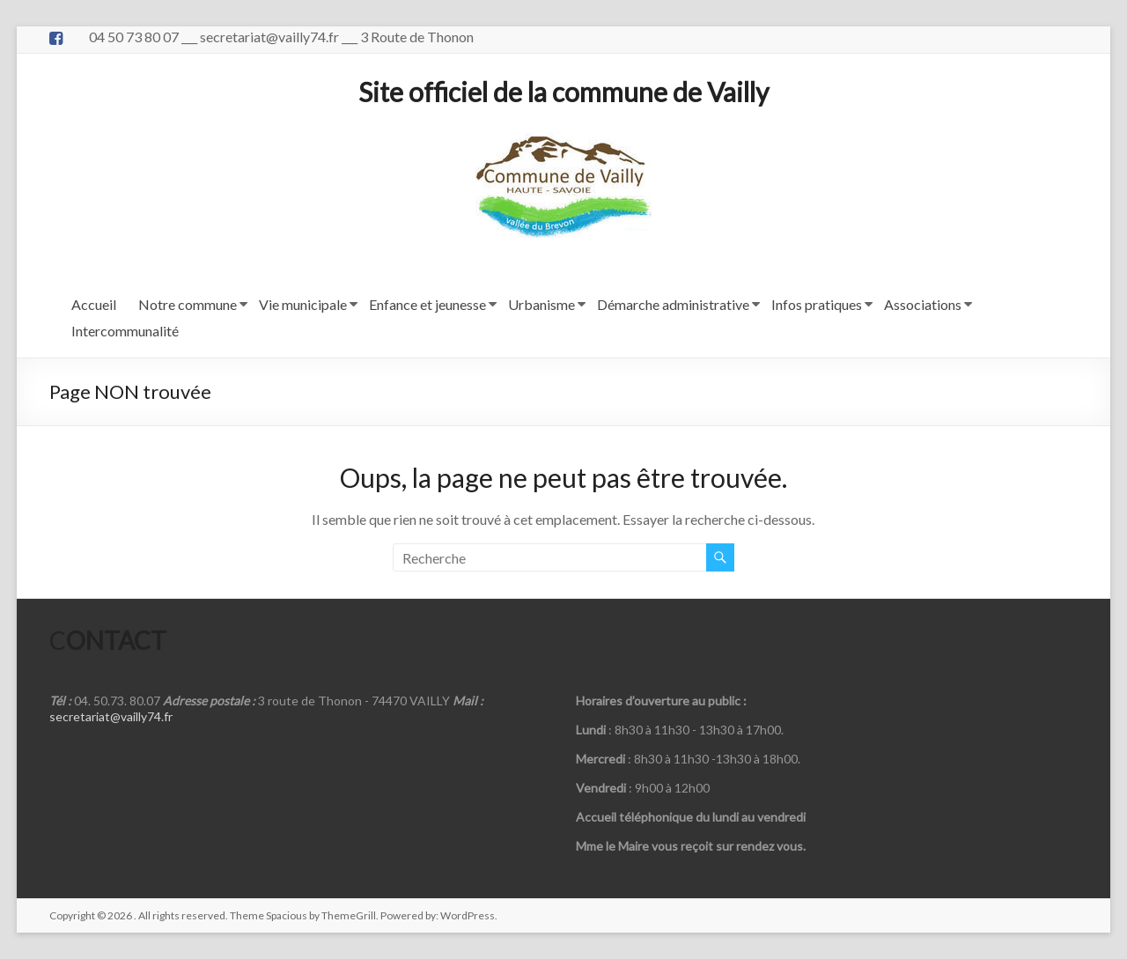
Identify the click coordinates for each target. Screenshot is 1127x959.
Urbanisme (541, 304)
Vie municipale (303, 304)
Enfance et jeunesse (427, 304)
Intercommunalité (125, 330)
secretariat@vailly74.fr (111, 716)
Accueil (93, 304)
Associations (922, 304)
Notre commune (187, 304)
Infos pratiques (816, 304)
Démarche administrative (673, 304)
